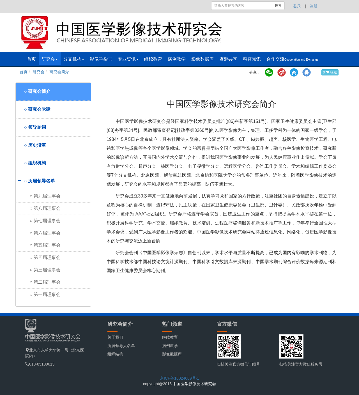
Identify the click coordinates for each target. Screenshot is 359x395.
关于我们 (115, 337)
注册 (313, 6)
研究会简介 (59, 72)
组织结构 (115, 354)
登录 (297, 6)
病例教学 (177, 59)
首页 (31, 59)
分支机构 (73, 59)
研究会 (50, 59)
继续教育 (153, 59)
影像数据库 (202, 59)
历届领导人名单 (121, 345)
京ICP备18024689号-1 (179, 378)
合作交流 (292, 59)
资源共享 (228, 59)
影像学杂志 (101, 59)
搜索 (278, 6)
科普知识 (252, 59)
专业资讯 (128, 59)
